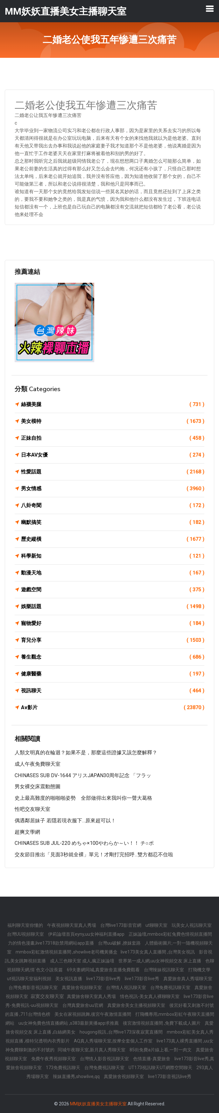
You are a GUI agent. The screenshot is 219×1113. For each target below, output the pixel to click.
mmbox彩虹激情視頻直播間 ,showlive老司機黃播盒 (66, 951)
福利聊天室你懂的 (25, 925)
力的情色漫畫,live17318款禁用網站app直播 (51, 943)
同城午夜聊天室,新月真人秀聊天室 (92, 1049)
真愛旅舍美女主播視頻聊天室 (136, 1005)
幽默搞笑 (112, 522)
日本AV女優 (112, 455)
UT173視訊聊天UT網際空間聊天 (161, 1067)
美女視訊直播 (69, 978)
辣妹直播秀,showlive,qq (77, 1076)
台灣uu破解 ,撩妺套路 (120, 943)
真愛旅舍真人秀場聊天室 (187, 978)
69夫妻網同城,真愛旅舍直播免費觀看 (104, 969)
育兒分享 (112, 640)
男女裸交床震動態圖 (37, 787)
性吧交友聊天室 (32, 809)
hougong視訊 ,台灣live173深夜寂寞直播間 (122, 1032)
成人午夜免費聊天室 (37, 764)
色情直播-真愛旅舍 (152, 1058)
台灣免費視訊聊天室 (170, 987)
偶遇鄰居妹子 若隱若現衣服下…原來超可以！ (65, 821)
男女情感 (112, 488)
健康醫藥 (112, 673)
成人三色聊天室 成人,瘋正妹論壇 (82, 960)
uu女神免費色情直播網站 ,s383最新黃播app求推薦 (69, 1023)
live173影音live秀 (104, 978)
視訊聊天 (112, 690)
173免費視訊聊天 (63, 1067)
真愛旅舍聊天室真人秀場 (92, 996)
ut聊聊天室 (156, 925)
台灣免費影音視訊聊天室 (34, 987)
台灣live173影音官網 (121, 925)
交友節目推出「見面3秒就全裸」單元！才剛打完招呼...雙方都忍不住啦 (94, 855)
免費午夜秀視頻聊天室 (54, 1058)
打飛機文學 (199, 969)
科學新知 (112, 556)
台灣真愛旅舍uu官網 (83, 1005)
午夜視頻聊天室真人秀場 (72, 925)
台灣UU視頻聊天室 (26, 934)
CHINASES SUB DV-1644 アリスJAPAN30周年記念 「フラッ (83, 775)
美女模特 (112, 421)
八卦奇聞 (112, 505)
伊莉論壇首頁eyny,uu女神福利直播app (86, 934)
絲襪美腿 (112, 404)
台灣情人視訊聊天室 (126, 987)
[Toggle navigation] (209, 8)
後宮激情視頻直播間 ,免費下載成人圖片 (162, 1023)
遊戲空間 (112, 589)
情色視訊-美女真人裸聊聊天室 (150, 996)
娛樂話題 (112, 606)
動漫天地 (112, 572)
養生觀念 (112, 657)
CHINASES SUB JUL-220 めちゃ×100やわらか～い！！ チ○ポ (84, 843)
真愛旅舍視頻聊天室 (82, 987)
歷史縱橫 (112, 539)
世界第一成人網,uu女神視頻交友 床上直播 (160, 960)
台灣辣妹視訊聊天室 (164, 969)
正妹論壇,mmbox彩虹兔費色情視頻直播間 (170, 934)
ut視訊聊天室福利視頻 (29, 978)
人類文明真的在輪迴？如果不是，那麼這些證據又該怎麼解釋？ (86, 753)
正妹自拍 (112, 438)
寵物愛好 (112, 623)
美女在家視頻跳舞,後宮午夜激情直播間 (93, 1014)
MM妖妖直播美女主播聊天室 (98, 1103)
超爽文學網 (27, 832)
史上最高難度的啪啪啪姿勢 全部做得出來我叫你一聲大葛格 (83, 798)
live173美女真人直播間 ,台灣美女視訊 (158, 951)
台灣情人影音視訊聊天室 (105, 1058)
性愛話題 (112, 471)
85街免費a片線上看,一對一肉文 (161, 1049)
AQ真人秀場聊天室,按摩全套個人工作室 (113, 1040)
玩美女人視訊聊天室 (192, 925)
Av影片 (112, 707)
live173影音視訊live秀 (169, 1076)
